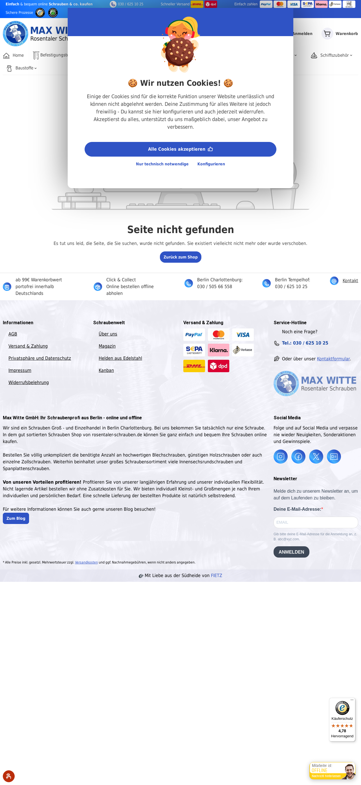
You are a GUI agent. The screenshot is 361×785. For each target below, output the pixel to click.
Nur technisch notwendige (162, 164)
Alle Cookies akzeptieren (180, 148)
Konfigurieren (211, 164)
